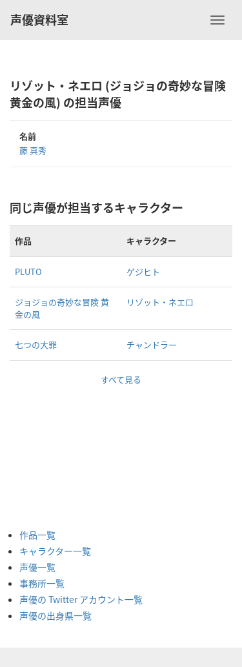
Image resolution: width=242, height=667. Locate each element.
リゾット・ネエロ (160, 302)
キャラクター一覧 (55, 550)
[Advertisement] (71, 450)
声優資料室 (39, 19)
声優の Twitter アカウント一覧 (81, 599)
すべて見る (121, 379)
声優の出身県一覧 (55, 615)
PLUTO (28, 271)
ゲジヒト (143, 271)
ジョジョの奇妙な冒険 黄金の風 (62, 308)
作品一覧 (37, 534)
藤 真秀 (32, 150)
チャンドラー (151, 344)
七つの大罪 (36, 344)
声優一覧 (37, 566)
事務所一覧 (42, 583)
